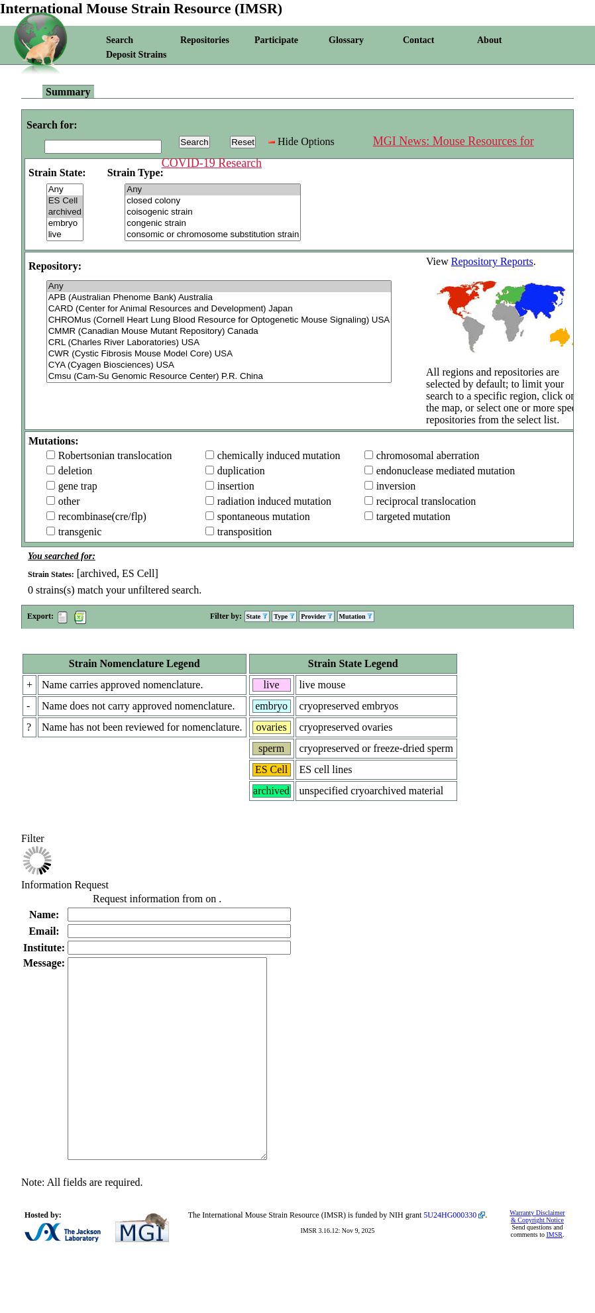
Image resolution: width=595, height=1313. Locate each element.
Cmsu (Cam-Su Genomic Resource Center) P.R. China (219, 376)
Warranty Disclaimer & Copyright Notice (537, 1256)
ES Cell (65, 201)
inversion (396, 486)
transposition (244, 531)
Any (65, 189)
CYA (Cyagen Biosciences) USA (219, 365)
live (65, 234)
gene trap (77, 486)
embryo (65, 223)
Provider (317, 616)
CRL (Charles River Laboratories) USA (219, 342)
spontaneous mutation (263, 516)
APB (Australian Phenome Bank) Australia (219, 297)
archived (65, 212)
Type (284, 616)
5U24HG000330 (449, 1254)
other (69, 501)
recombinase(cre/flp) (102, 516)
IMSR (554, 1274)
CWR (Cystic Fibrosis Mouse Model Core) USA (219, 354)
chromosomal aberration (428, 455)
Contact (418, 40)
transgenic (80, 531)
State (257, 616)
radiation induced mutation (274, 501)
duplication (241, 470)
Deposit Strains (136, 55)
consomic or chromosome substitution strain (212, 234)
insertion (235, 486)
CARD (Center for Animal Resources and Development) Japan (219, 309)
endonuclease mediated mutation (445, 470)
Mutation (356, 616)
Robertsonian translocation (115, 455)
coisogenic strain (212, 212)
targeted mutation (413, 516)
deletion (75, 470)
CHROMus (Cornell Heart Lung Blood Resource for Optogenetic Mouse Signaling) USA (219, 320)
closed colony (212, 201)
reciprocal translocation (426, 501)
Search (119, 40)
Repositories (204, 40)
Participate (276, 40)
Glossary (346, 40)
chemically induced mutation (279, 455)
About (489, 40)
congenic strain (212, 223)
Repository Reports (492, 261)
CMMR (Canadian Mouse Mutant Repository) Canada (219, 331)
